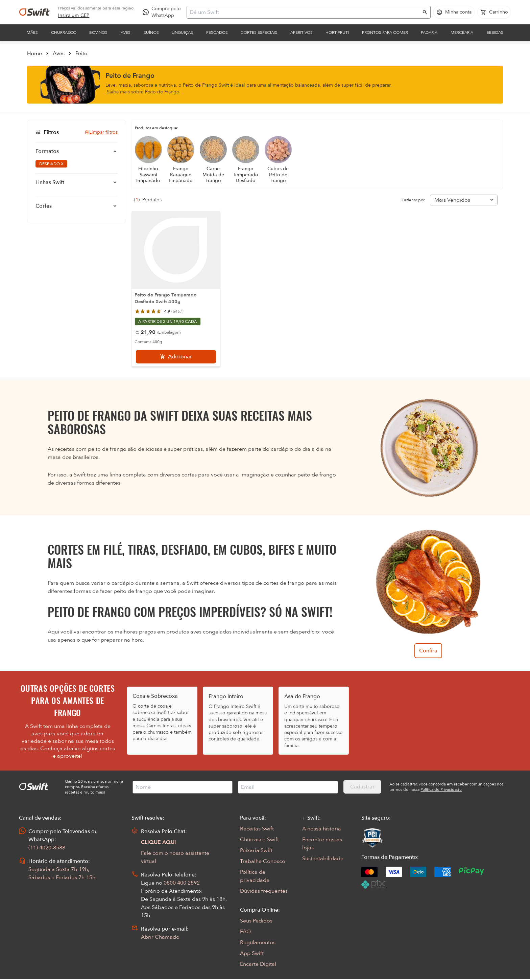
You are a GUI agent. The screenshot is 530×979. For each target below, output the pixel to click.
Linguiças (182, 32)
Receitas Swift (257, 828)
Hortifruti (337, 32)
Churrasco (63, 32)
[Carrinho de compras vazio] (494, 12)
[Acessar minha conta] (454, 12)
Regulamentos (257, 942)
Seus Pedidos (256, 921)
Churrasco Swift (259, 839)
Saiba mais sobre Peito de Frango (143, 92)
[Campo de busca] (304, 12)
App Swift (252, 953)
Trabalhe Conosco (262, 861)
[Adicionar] (176, 356)
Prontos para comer (385, 32)
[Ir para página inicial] (34, 12)
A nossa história (321, 828)
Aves (125, 32)
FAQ (245, 931)
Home (34, 53)
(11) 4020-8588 (46, 847)
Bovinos (98, 32)
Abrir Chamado (160, 937)
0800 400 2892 (182, 883)
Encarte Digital (258, 964)
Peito (81, 53)
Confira (428, 650)
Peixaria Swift (256, 850)
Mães (32, 32)
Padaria (429, 32)
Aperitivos (301, 32)
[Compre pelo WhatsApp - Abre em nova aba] (163, 12)
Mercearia (462, 32)
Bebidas (494, 32)
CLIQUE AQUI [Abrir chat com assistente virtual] (158, 842)
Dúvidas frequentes (264, 891)
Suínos (151, 32)
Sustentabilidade (322, 858)
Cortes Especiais (259, 32)
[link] (74, 15)
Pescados (217, 32)
